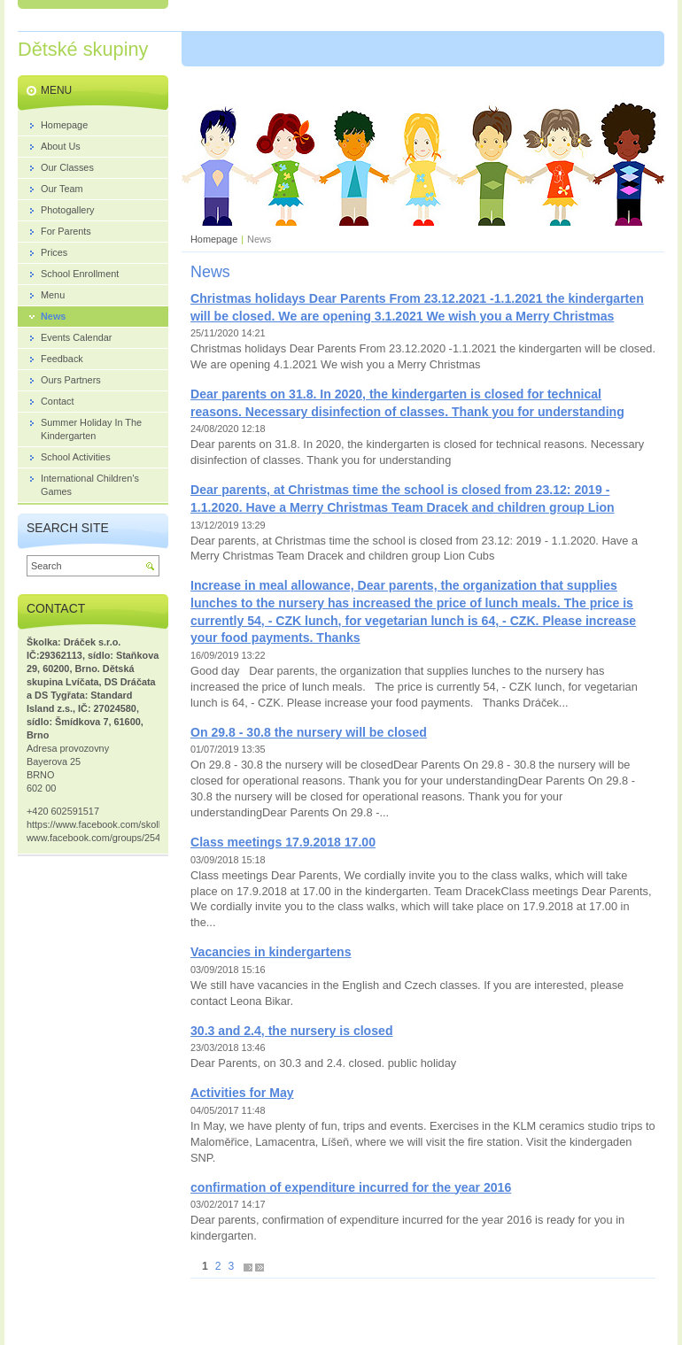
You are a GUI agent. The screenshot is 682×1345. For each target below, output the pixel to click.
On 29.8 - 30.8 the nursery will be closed (308, 732)
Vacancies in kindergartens (271, 952)
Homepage (213, 239)
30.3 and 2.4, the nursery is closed (291, 1031)
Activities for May (242, 1093)
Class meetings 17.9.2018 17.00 (283, 842)
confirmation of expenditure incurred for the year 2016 (350, 1187)
